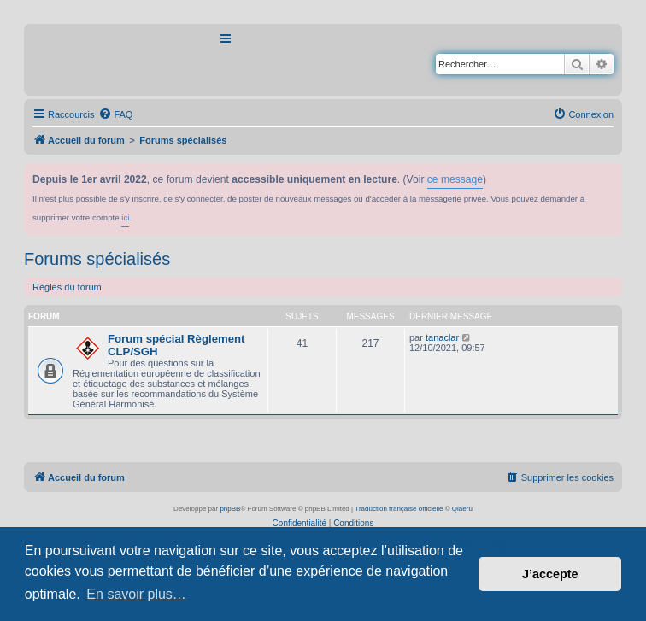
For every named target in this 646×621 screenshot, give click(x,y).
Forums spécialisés (97, 258)
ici (125, 217)
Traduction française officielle (399, 509)
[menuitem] (115, 114)
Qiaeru (462, 509)
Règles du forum (67, 287)
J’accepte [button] (550, 574)
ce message (455, 179)
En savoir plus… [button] (136, 594)
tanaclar (442, 337)
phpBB (230, 509)
